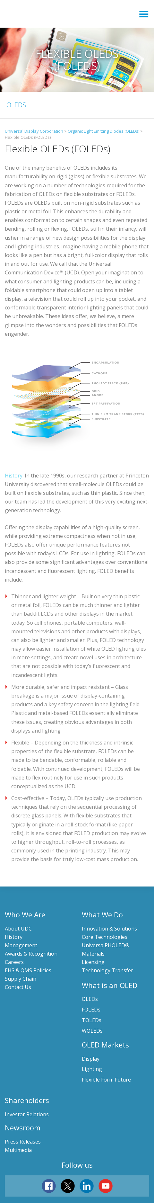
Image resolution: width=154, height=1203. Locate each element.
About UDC (18, 928)
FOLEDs (91, 1009)
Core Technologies (104, 936)
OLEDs (90, 999)
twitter (67, 1186)
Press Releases (23, 1141)
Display (90, 1058)
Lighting (92, 1069)
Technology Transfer (107, 970)
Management (21, 945)
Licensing (93, 962)
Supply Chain (20, 978)
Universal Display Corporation (64, 14)
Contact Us (18, 987)
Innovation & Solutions (109, 928)
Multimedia (18, 1150)
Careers (14, 962)
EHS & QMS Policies (28, 970)
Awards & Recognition (31, 953)
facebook (48, 1186)
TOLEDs (91, 1020)
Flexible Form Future (106, 1079)
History (13, 936)
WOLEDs (92, 1030)
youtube (105, 1186)
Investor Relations (27, 1114)
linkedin (86, 1186)
